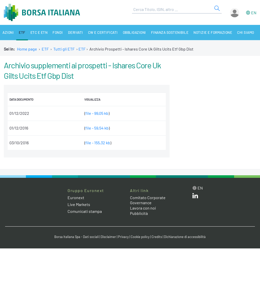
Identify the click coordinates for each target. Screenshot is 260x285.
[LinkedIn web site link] (195, 196)
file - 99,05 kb (96, 113)
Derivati (76, 32)
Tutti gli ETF (64, 48)
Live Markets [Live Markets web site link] (79, 204)
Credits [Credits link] (157, 237)
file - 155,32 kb (97, 142)
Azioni (8, 32)
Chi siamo (247, 32)
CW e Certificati (104, 32)
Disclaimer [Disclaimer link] (108, 237)
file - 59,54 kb (97, 127)
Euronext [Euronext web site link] (76, 197)
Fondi (58, 32)
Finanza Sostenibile (171, 32)
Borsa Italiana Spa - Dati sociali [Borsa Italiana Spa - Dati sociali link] (76, 237)
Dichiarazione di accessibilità (185, 237)
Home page (27, 48)
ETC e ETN (39, 32)
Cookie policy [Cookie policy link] (140, 237)
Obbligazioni (135, 32)
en (253, 12)
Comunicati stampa (85, 211)
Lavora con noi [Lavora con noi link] (143, 207)
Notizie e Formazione (214, 32)
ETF (22, 32)
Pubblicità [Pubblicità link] (139, 213)
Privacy (123, 237)
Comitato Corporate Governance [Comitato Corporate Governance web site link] (148, 200)
